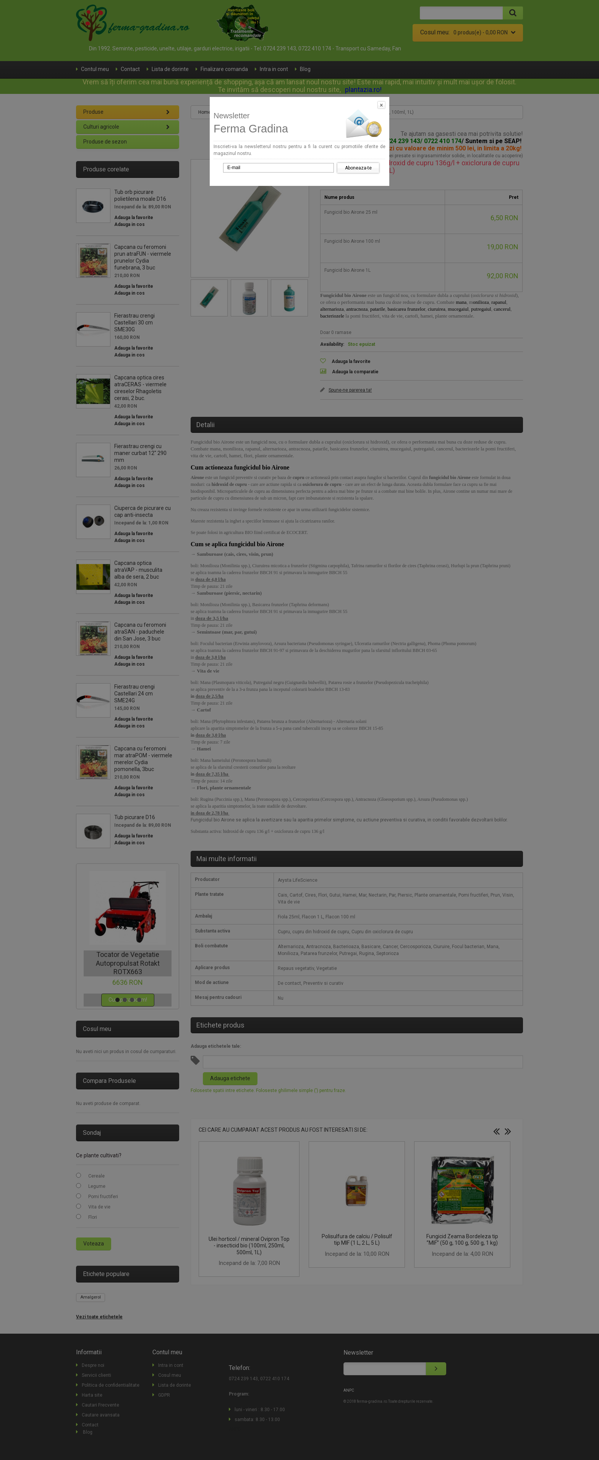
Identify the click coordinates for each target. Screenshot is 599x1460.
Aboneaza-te (358, 168)
